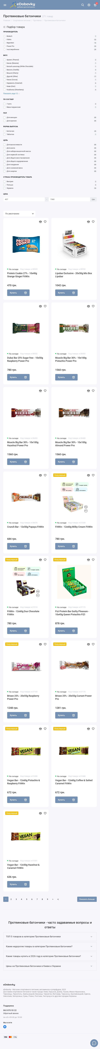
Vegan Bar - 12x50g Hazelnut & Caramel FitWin (23, 866)
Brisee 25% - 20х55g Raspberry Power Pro (23, 697)
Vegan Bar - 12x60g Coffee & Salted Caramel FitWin (73, 782)
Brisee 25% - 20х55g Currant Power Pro (73, 697)
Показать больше (87, 899)
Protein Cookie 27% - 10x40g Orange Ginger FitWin (22, 275)
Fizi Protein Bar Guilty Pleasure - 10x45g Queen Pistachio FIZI (72, 613)
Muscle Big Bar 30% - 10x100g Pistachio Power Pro (70, 359)
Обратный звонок (11, 1013)
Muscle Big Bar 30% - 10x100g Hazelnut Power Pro (22, 444)
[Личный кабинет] (88, 5)
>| (58, 899)
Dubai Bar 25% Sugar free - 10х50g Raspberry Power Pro (25, 359)
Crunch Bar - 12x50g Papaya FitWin (25, 526)
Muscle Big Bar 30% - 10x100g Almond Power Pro (70, 444)
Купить (18, 292)
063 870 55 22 (10, 1010)
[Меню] (5, 5)
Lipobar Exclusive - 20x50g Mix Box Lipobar (73, 275)
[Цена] (24, 199)
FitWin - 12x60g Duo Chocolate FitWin (23, 613)
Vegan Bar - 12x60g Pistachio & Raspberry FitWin (23, 782)
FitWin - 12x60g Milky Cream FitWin (74, 526)
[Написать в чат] (94, 1043)
